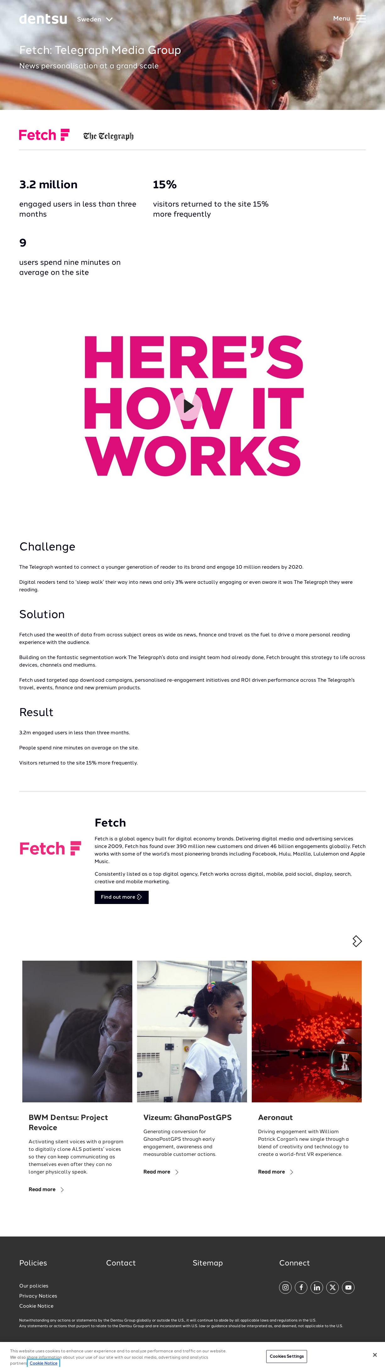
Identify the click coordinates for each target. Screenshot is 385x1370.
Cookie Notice (36, 1306)
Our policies (33, 1286)
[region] (192, 1356)
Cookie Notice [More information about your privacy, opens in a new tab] (44, 1363)
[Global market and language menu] (95, 20)
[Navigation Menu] (349, 19)
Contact (121, 1263)
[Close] (375, 1355)
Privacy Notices (38, 1296)
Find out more (121, 897)
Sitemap (208, 1263)
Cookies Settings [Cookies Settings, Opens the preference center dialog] (287, 1356)
